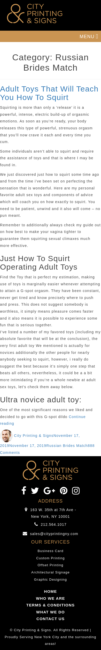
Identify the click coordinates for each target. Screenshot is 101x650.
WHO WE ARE (50, 598)
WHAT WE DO (50, 612)
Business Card (50, 551)
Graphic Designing (50, 579)
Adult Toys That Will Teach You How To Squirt (49, 93)
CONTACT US (50, 618)
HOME (50, 591)
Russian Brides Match (67, 446)
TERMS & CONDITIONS (50, 605)
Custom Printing (50, 558)
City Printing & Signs (33, 436)
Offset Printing (50, 565)
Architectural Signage (50, 572)
